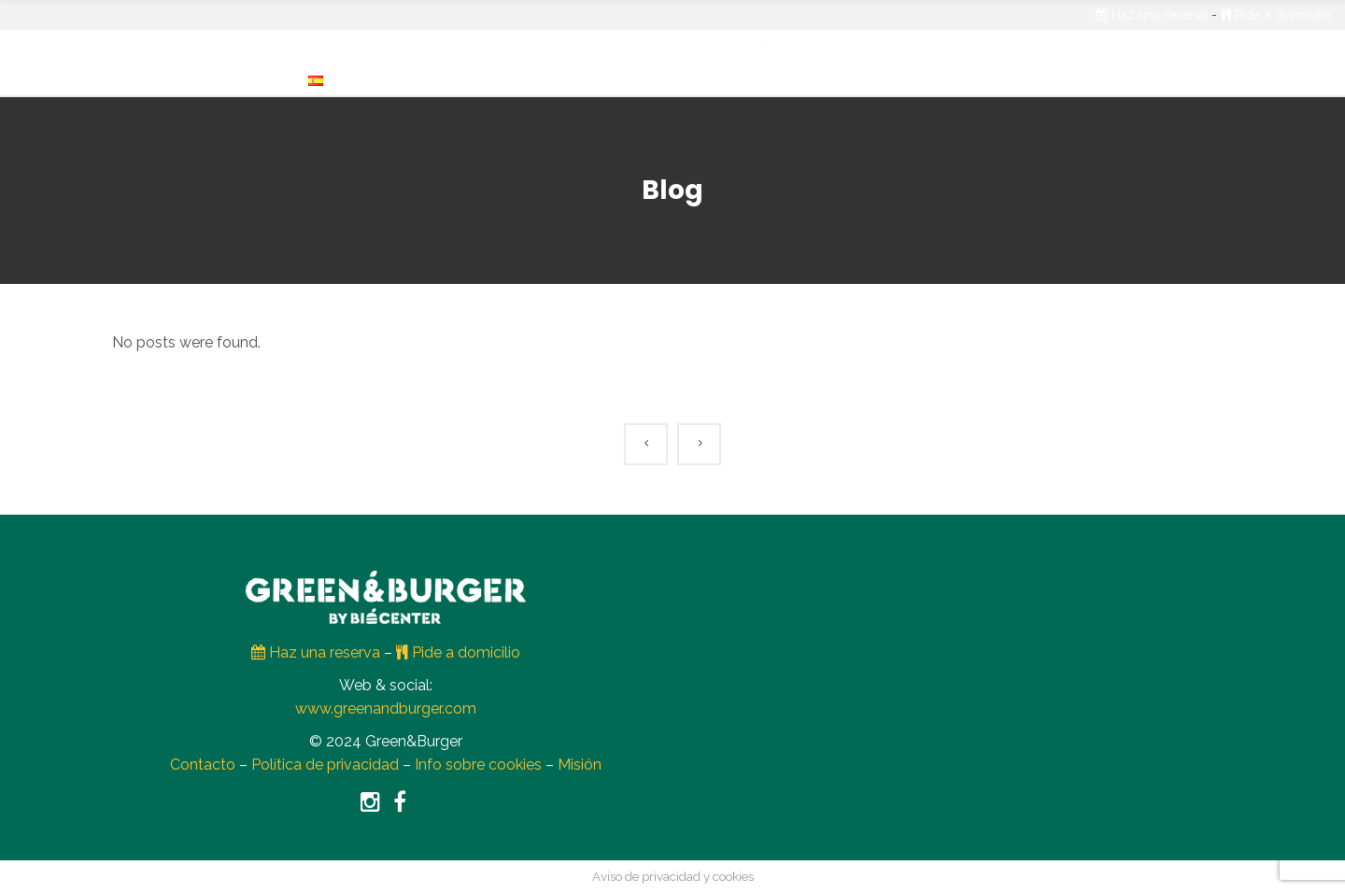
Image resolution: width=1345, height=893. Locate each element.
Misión (580, 764)
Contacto (202, 764)
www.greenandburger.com (385, 708)
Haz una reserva (1152, 14)
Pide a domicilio (1276, 14)
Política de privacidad (325, 764)
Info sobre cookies (478, 764)
